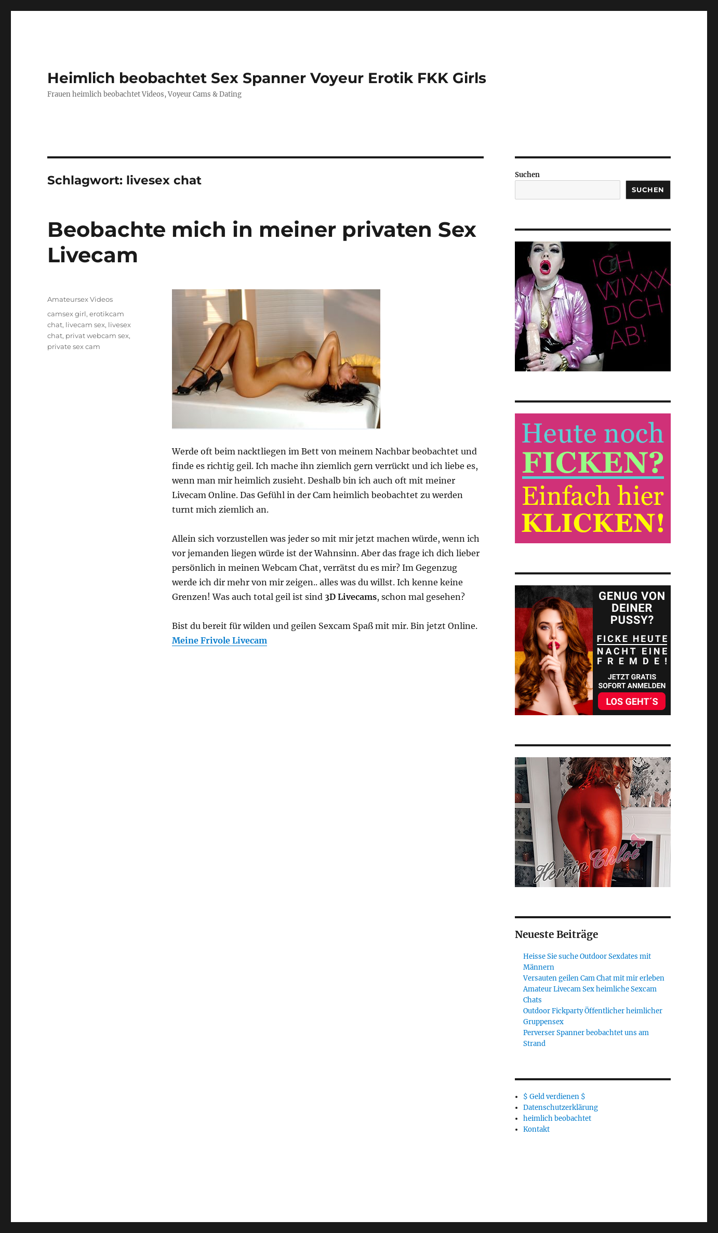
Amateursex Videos (80, 299)
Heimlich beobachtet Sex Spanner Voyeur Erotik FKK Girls (266, 78)
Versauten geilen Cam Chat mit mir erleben (593, 978)
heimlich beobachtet (557, 1118)
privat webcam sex (97, 335)
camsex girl (66, 314)
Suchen (527, 174)
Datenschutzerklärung (560, 1107)
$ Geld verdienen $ (554, 1096)
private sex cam (73, 346)
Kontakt (536, 1129)
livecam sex (85, 324)
